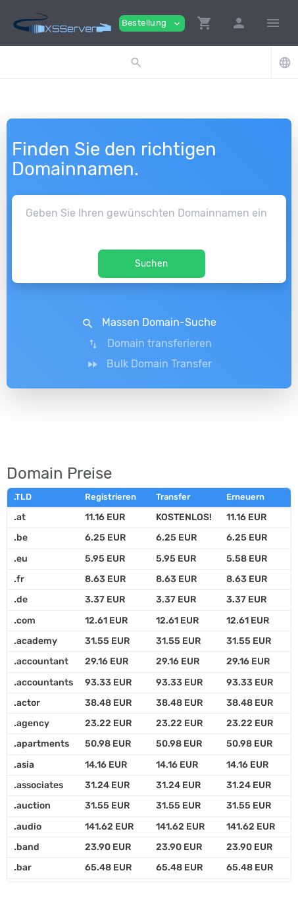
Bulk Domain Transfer (149, 364)
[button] (204, 23)
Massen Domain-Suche (149, 322)
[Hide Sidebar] (273, 23)
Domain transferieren (149, 343)
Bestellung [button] (152, 23)
